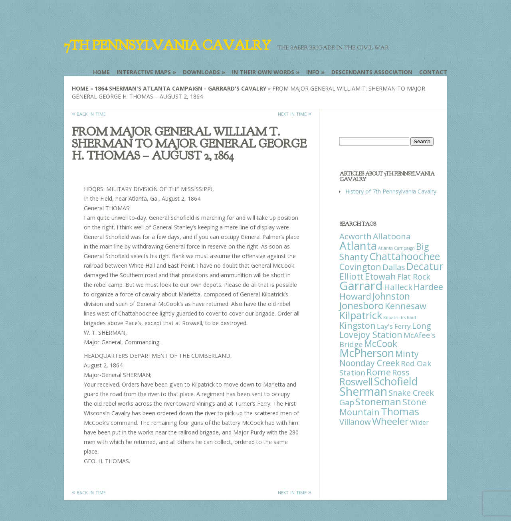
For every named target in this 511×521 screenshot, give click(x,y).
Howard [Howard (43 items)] (355, 296)
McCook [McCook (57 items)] (380, 343)
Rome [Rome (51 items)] (378, 372)
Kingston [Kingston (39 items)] (357, 325)
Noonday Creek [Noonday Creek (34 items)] (369, 363)
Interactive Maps (144, 72)
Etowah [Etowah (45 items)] (380, 276)
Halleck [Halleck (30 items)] (398, 286)
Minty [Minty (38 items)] (407, 353)
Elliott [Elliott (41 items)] (351, 276)
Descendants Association (371, 72)
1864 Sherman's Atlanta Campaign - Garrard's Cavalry (180, 88)
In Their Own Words (263, 72)
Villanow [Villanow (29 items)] (355, 421)
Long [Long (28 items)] (421, 325)
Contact (433, 72)
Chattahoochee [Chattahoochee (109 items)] (404, 256)
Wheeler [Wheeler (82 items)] (390, 421)
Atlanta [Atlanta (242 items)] (358, 245)
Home (101, 72)
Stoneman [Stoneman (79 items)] (378, 401)
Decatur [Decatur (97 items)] (424, 266)
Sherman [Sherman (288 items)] (363, 391)
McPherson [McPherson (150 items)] (366, 353)
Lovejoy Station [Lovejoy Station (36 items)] (370, 334)
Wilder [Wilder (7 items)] (419, 422)
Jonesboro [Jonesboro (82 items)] (361, 305)
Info (312, 72)
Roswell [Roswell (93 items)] (356, 381)
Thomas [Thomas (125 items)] (400, 411)
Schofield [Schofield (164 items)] (396, 381)
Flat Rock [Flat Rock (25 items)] (413, 276)
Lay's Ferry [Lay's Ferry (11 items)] (394, 326)
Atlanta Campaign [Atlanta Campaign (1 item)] (396, 248)
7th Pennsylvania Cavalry (167, 45)
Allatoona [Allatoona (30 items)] (392, 236)
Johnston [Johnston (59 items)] (391, 296)
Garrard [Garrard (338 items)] (361, 286)
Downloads (201, 72)
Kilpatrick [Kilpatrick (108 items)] (360, 315)
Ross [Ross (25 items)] (401, 372)
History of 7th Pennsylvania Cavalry (390, 191)
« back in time (89, 113)
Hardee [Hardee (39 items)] (428, 286)
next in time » (294, 113)
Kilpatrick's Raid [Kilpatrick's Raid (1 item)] (399, 317)
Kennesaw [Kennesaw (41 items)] (405, 306)
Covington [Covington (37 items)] (360, 266)
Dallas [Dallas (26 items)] (393, 266)
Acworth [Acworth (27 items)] (355, 236)
